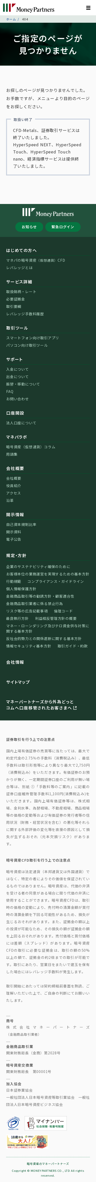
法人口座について (21, 422)
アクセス (13, 493)
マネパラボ (16, 437)
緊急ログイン (62, 226)
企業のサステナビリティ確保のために (38, 566)
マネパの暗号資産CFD (35, 260)
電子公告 (13, 539)
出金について (17, 376)
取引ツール (17, 328)
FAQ (9, 391)
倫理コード (63, 610)
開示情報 (15, 514)
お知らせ (29, 226)
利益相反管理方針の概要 (56, 618)
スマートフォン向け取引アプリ (32, 337)
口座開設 (15, 413)
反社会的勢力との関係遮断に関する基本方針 (44, 638)
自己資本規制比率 (21, 524)
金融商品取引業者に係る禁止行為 (34, 603)
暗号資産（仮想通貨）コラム (30, 446)
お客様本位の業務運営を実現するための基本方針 (48, 573)
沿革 (10, 500)
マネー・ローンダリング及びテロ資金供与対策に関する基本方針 (47, 628)
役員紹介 (13, 485)
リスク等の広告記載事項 (27, 610)
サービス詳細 (19, 282)
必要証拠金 (15, 298)
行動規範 (13, 581)
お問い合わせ (17, 398)
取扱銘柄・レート (21, 291)
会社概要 (15, 468)
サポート (14, 359)
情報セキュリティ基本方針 (28, 645)
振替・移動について (23, 384)
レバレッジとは (19, 267)
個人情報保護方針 (21, 588)
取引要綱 (13, 306)
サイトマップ (18, 682)
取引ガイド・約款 (73, 645)
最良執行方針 (17, 618)
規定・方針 (16, 555)
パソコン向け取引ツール (27, 345)
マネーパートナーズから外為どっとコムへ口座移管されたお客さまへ (42, 704)
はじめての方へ (21, 250)
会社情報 (15, 662)
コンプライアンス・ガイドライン (55, 581)
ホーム (11, 19)
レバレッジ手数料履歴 (25, 313)
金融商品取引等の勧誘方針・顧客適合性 (40, 596)
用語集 (11, 454)
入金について (17, 369)
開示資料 (13, 531)
